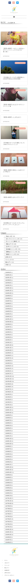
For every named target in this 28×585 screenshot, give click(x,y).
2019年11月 (8, 441)
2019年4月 (8, 456)
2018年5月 (8, 485)
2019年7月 (8, 449)
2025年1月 (8, 285)
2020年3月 (8, 430)
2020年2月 (8, 433)
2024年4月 (8, 308)
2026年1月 (8, 275)
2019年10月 (8, 443)
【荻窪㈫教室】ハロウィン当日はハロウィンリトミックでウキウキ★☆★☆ (13, 50)
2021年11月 (8, 378)
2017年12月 (8, 498)
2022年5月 (8, 363)
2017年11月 (8, 500)
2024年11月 (8, 290)
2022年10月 (8, 350)
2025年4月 (8, 282)
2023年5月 (8, 332)
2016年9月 (8, 537)
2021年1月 (8, 404)
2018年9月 (8, 475)
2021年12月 (8, 376)
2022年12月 (8, 345)
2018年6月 (8, 482)
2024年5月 (8, 306)
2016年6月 (8, 542)
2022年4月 (8, 365)
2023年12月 (8, 319)
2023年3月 (8, 337)
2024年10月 (8, 293)
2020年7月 (8, 420)
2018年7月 (8, 480)
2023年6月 (8, 329)
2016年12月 (8, 529)
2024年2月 (8, 314)
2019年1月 (8, 464)
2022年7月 (8, 358)
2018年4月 (8, 488)
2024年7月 (8, 301)
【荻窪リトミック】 (10, 254)
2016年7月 (8, 539)
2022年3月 (8, 368)
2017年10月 (8, 503)
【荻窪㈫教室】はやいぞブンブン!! (13, 197)
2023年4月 (8, 334)
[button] (14, 17)
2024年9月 (8, 295)
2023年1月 (8, 342)
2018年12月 (8, 467)
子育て (7, 264)
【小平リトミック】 (10, 246)
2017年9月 (8, 506)
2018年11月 (8, 469)
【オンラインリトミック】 (12, 238)
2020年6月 (8, 423)
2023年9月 (8, 324)
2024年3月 (8, 311)
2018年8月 (8, 477)
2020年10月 (8, 412)
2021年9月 (8, 384)
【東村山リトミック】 (11, 251)
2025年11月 (8, 277)
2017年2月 (8, 524)
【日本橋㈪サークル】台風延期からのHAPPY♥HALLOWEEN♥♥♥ (13, 78)
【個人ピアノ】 (9, 244)
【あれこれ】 (9, 236)
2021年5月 (8, 394)
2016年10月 (8, 534)
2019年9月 (8, 446)
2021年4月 (8, 397)
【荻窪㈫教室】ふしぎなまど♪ (12, 117)
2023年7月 (8, 327)
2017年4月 (8, 519)
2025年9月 (8, 280)
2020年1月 (8, 436)
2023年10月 (8, 321)
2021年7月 (8, 389)
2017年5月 (8, 516)
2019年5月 (8, 454)
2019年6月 (8, 451)
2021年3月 (8, 399)
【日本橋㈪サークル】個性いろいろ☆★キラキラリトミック (13, 143)
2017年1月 (8, 526)
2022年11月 (8, 347)
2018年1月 (8, 495)
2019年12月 (8, 438)
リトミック (8, 259)
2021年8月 (8, 386)
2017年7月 (8, 511)
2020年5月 (8, 425)
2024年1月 (8, 316)
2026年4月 (8, 272)
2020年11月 (8, 410)
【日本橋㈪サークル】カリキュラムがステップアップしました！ (13, 223)
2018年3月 (8, 490)
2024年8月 (8, 298)
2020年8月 (8, 417)
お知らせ (7, 257)
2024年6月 (8, 303)
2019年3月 (8, 459)
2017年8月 (8, 508)
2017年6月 (8, 513)
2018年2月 (8, 493)
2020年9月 (8, 415)
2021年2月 (8, 402)
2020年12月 (8, 407)
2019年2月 (8, 462)
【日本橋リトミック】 (11, 249)
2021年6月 (8, 391)
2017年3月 (8, 521)
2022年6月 (8, 360)
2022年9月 (8, 353)
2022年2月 (8, 371)
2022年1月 (8, 373)
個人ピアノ (8, 262)
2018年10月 (8, 472)
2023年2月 (8, 340)
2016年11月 (8, 532)
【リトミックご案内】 (11, 241)
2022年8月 (8, 355)
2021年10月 (8, 381)
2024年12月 (8, 288)
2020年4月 (8, 428)
